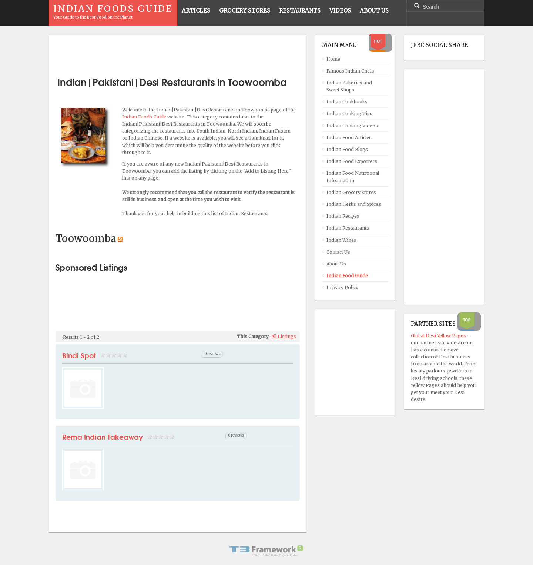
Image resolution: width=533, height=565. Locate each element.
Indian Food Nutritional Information (352, 176)
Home (333, 59)
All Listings (283, 336)
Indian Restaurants (347, 228)
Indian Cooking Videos (352, 125)
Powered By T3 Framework (266, 550)
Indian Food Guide (347, 275)
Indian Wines (341, 240)
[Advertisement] (177, 53)
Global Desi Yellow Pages (439, 335)
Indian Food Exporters (351, 161)
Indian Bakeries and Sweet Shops (349, 86)
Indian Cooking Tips (349, 113)
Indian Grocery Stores (351, 192)
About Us (336, 264)
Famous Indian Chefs (350, 71)
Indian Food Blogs (347, 149)
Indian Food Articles (349, 137)
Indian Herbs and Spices (353, 204)
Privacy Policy (342, 287)
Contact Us (338, 252)
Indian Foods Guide (144, 117)
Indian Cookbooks (347, 101)
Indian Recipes (342, 216)
